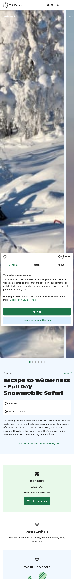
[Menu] (65, 5)
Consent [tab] (13, 265)
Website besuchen (37, 501)
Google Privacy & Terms (23, 300)
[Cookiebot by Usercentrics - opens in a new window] (58, 257)
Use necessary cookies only (37, 320)
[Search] (58, 5)
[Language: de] (50, 4)
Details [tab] (37, 265)
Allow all (37, 312)
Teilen (68, 373)
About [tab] (61, 265)
